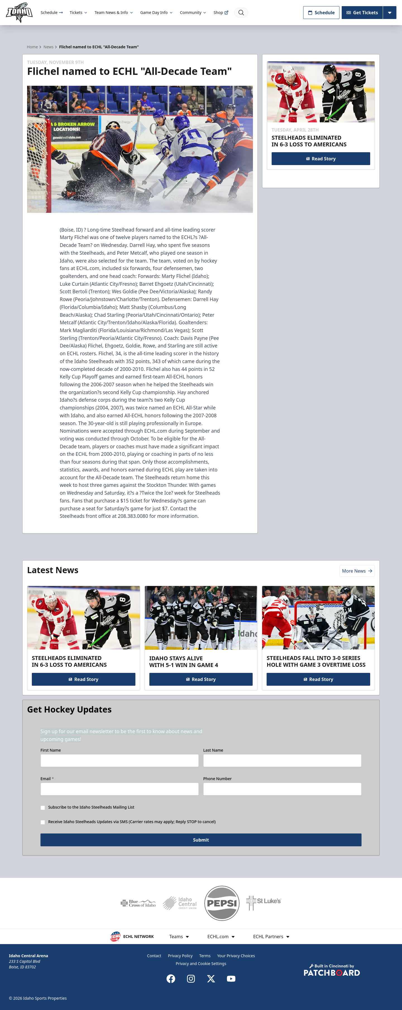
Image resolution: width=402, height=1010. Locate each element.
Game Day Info (156, 12)
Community (193, 12)
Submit (201, 840)
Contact (154, 955)
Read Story (321, 159)
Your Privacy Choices (236, 955)
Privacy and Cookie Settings (201, 963)
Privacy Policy (180, 955)
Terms (204, 955)
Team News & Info (114, 12)
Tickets (79, 12)
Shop (221, 12)
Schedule (52, 12)
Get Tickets (362, 12)
